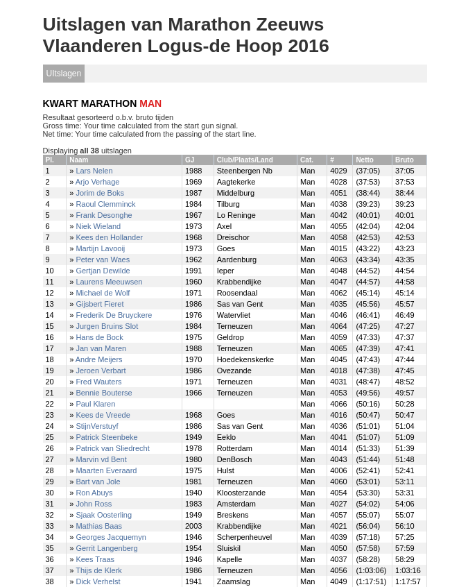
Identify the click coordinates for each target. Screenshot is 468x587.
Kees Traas (95, 559)
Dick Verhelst (98, 581)
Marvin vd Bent (101, 459)
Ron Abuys (94, 492)
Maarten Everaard (106, 470)
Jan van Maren (101, 348)
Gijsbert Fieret (99, 304)
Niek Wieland (98, 226)
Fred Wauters (98, 381)
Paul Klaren (95, 404)
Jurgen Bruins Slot (107, 326)
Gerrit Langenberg (106, 548)
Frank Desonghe (104, 215)
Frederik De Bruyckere (114, 315)
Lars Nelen (94, 171)
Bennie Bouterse (104, 393)
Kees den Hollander (109, 237)
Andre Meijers (99, 359)
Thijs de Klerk (99, 570)
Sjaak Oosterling (104, 515)
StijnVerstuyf (97, 426)
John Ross (94, 504)
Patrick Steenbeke (106, 437)
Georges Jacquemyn (111, 537)
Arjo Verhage (98, 182)
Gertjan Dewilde (103, 270)
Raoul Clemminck (105, 204)
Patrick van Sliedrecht (112, 448)
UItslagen (64, 73)
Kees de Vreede (103, 415)
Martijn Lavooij (100, 248)
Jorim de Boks (100, 193)
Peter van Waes (103, 259)
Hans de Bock (99, 337)
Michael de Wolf (103, 293)
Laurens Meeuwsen (109, 282)
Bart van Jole (98, 481)
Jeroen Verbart (100, 370)
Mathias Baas (99, 526)
